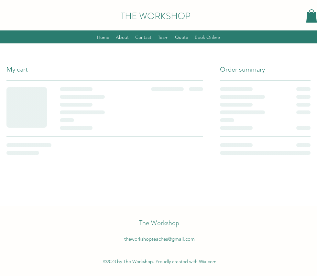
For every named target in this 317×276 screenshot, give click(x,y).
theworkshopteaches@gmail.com (159, 239)
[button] (311, 16)
